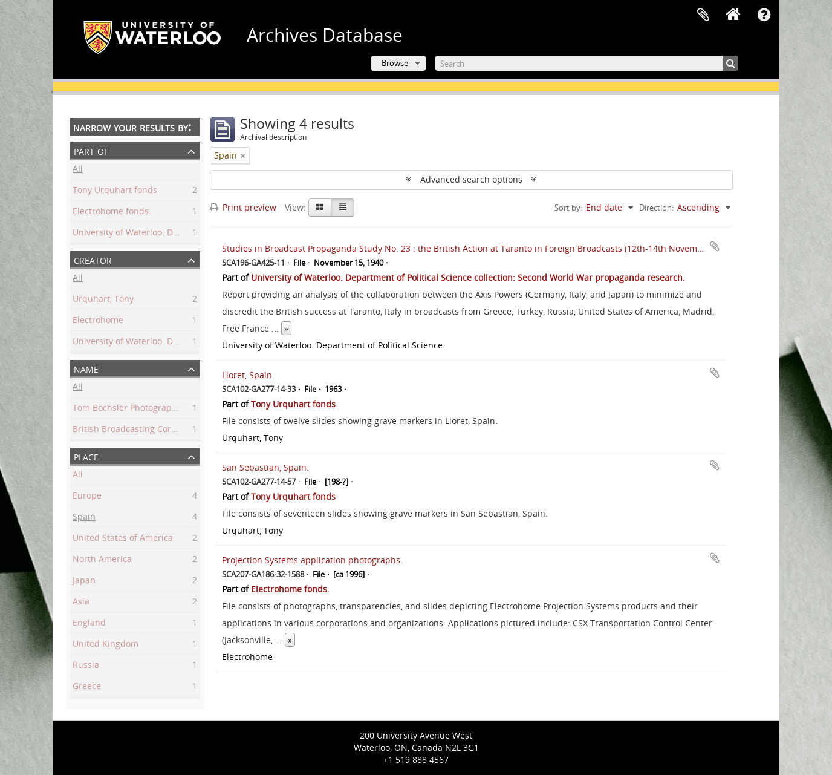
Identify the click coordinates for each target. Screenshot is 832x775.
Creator (93, 259)
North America (102, 560)
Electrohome (98, 321)
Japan (84, 581)
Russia (86, 666)
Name (86, 368)
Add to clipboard (715, 246)
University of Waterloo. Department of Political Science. (184, 342)
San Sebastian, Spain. (265, 467)
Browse (395, 62)
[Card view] (319, 207)
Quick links (764, 15)
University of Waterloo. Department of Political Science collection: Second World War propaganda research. (468, 277)
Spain (84, 518)
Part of (91, 150)
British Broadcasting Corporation (139, 430)
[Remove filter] (243, 155)
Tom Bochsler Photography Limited (143, 409)
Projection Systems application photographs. (312, 560)
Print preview (243, 207)
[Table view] (342, 207)
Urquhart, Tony (103, 300)
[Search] (586, 63)
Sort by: (568, 207)
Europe (87, 497)
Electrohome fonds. (112, 212)
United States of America (123, 539)
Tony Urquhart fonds (115, 191)
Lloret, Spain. (248, 375)
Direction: (656, 207)
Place (86, 456)
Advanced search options (471, 179)
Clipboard (703, 15)
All (78, 170)
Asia (81, 603)
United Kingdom (105, 645)
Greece (87, 687)
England (89, 624)
